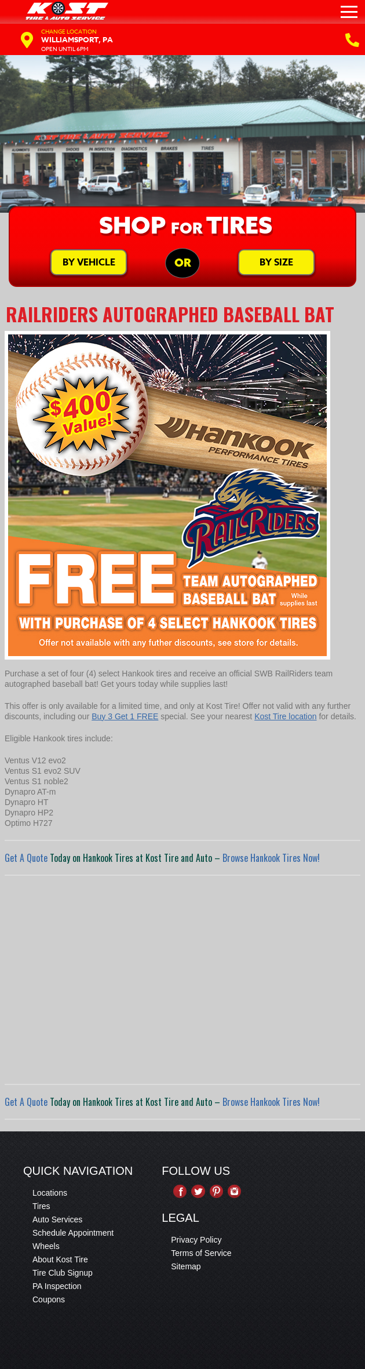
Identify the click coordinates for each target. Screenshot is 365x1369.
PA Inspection (57, 1286)
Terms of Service (201, 1253)
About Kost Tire (60, 1259)
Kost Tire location (285, 716)
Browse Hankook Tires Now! (271, 858)
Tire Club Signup (62, 1272)
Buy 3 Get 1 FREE (125, 716)
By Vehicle (89, 263)
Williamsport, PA (77, 39)
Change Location (69, 31)
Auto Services (57, 1219)
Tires (41, 1206)
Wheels (46, 1246)
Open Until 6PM (65, 49)
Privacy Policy (196, 1239)
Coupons (48, 1299)
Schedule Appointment (73, 1232)
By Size (276, 263)
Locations (49, 1192)
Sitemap (185, 1266)
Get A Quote (26, 858)
